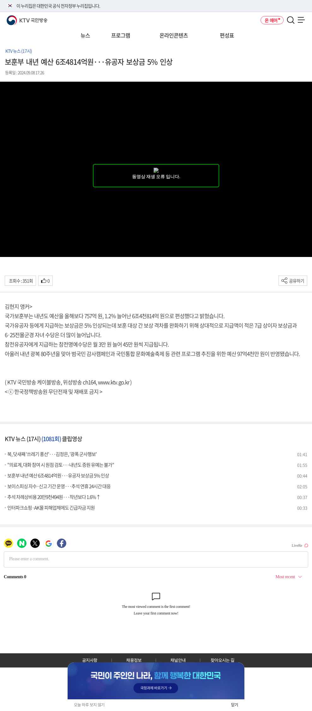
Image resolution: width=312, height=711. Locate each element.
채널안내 (178, 660)
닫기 (234, 704)
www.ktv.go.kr (113, 382)
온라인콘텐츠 (173, 35)
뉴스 (85, 35)
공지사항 (89, 660)
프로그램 (120, 35)
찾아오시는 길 (222, 660)
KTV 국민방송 (17, 18)
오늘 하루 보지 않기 (89, 704)
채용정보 (133, 660)
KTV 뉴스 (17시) (18, 51)
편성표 (227, 35)
